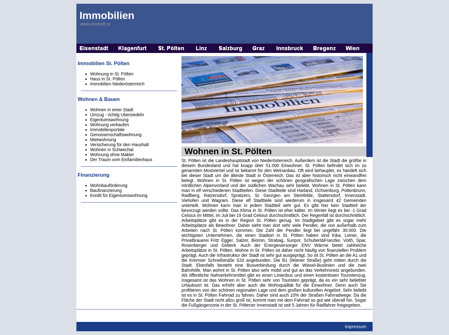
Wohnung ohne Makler (112, 154)
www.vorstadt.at (95, 24)
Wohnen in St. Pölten (228, 151)
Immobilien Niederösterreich (117, 83)
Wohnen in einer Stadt (111, 109)
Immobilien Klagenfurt (133, 48)
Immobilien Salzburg (230, 48)
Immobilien (107, 15)
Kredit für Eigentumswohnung (118, 195)
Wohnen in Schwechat (111, 149)
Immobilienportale (107, 129)
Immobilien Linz (202, 48)
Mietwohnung (103, 139)
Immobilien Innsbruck (290, 48)
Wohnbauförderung (109, 185)
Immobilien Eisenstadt (94, 48)
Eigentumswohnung (109, 119)
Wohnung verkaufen (109, 124)
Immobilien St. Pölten (171, 48)
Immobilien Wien (353, 48)
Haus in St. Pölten (107, 78)
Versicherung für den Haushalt (119, 144)
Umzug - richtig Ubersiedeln (117, 114)
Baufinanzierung (106, 190)
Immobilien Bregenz (324, 48)
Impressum (355, 326)
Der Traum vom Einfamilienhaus (121, 159)
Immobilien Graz (259, 48)
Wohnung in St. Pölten (111, 73)
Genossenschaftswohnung (116, 134)
